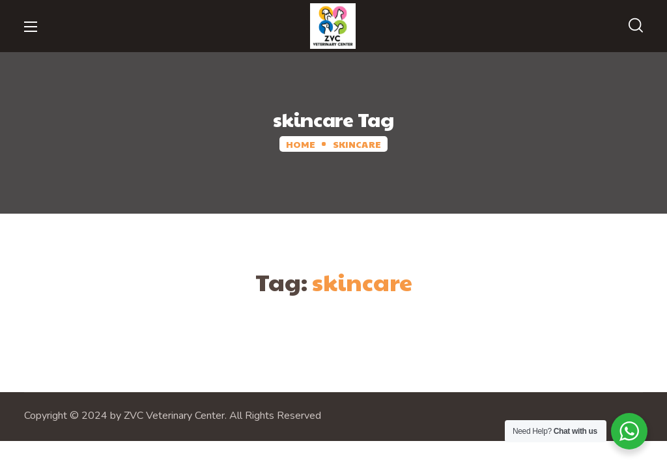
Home (300, 143)
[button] (636, 26)
